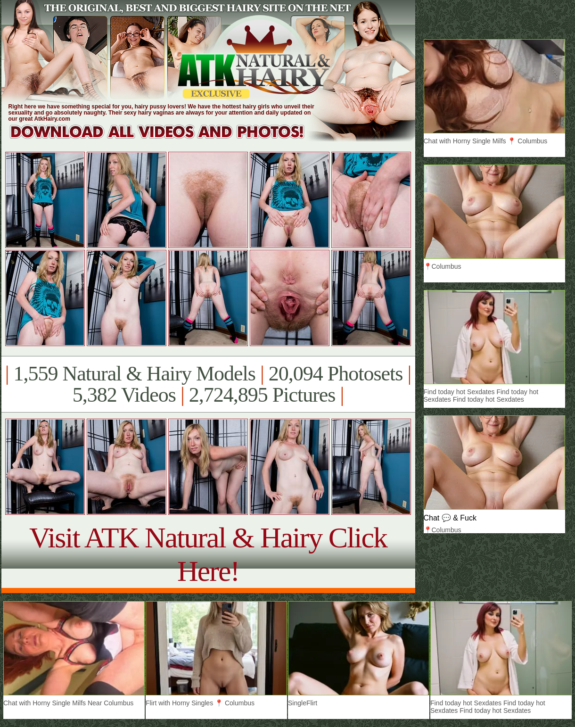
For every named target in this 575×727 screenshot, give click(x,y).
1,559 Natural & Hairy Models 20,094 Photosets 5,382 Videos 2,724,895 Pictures (208, 384)
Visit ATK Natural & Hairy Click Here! (208, 554)
